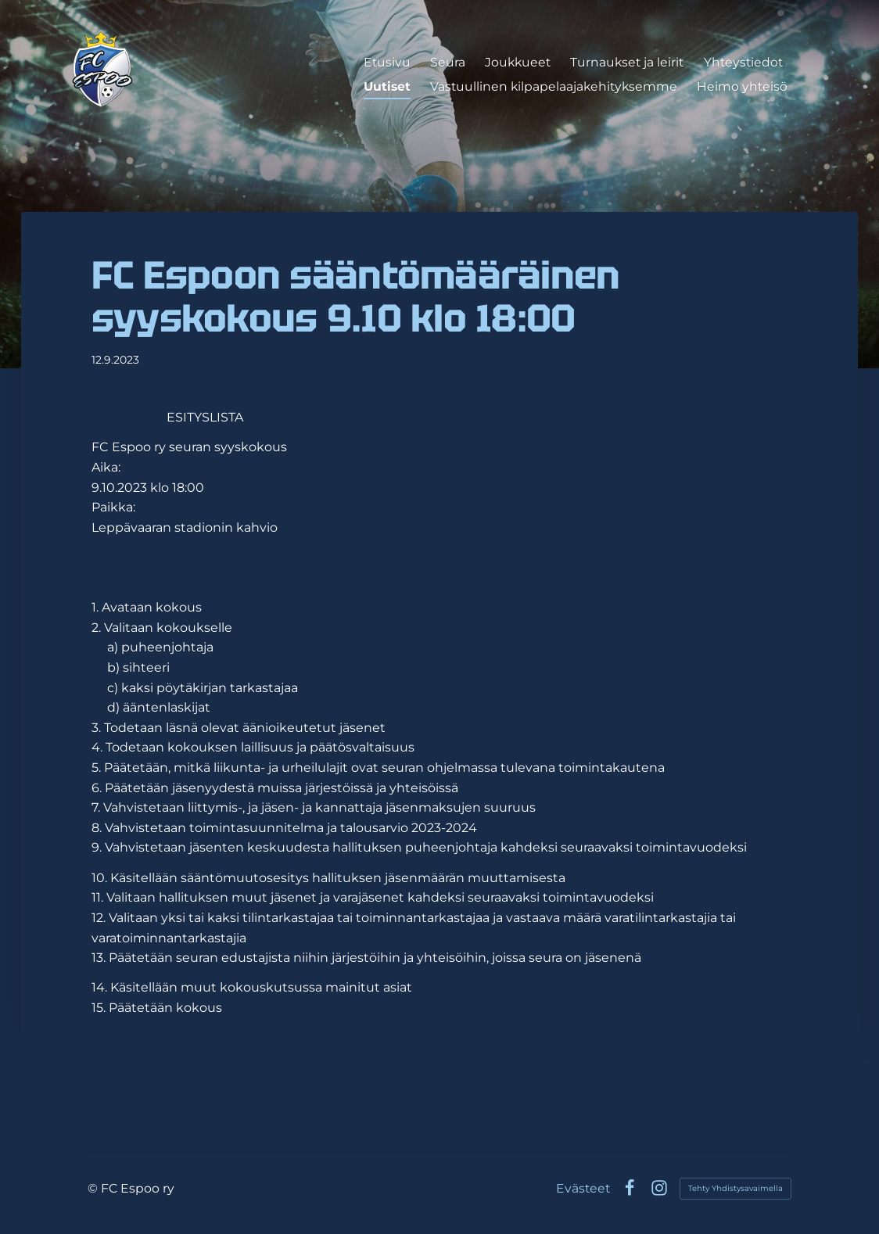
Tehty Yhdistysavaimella (735, 1188)
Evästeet (583, 1188)
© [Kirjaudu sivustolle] (94, 1188)
